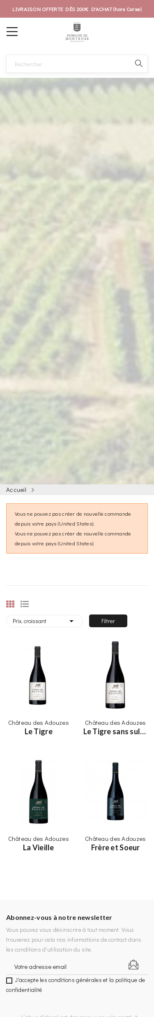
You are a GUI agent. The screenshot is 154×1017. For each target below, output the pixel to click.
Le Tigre (39, 731)
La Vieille (38, 847)
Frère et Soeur (115, 847)
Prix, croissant (44, 621)
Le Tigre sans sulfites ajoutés (115, 731)
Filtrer (108, 621)
